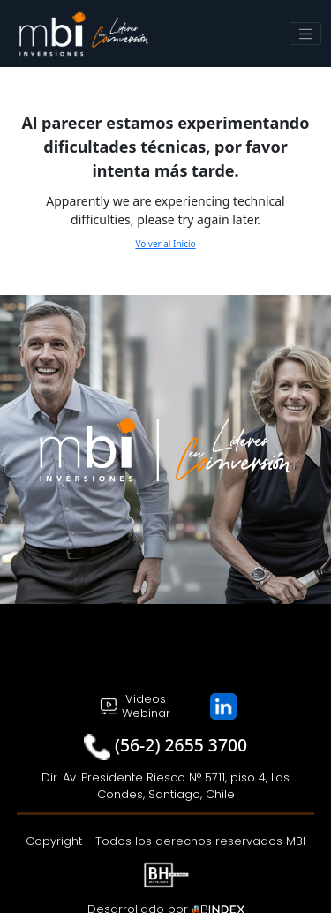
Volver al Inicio (165, 244)
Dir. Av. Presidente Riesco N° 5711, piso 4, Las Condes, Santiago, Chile (165, 786)
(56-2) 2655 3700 (181, 745)
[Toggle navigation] (305, 33)
